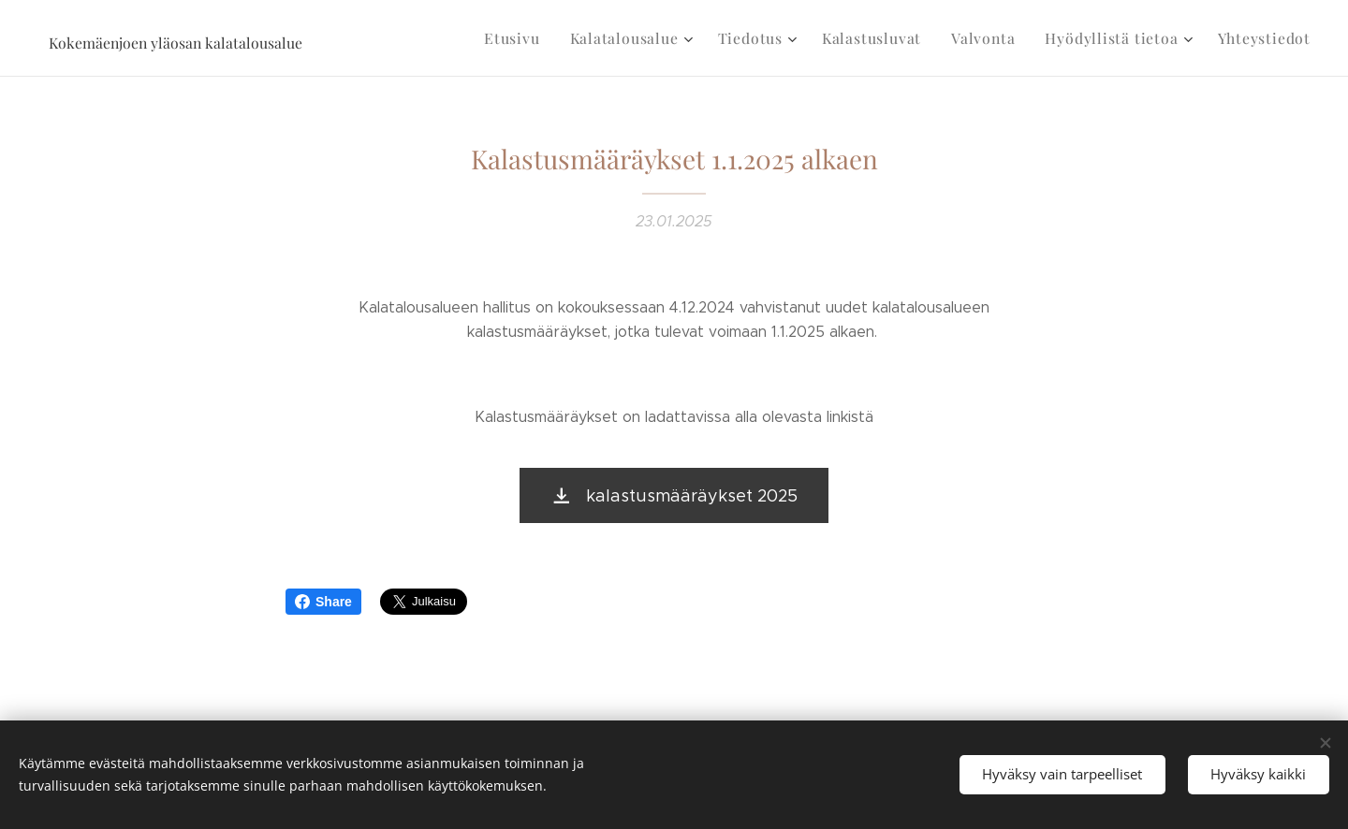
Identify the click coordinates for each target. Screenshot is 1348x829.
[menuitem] (545, 38)
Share (323, 601)
